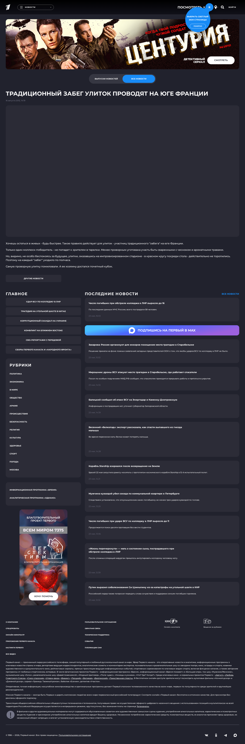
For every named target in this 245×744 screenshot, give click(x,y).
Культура (15, 438)
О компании (12, 622)
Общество (16, 398)
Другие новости (33, 278)
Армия (14, 406)
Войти (232, 7)
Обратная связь (92, 628)
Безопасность (18, 422)
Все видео (11, 654)
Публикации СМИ (93, 648)
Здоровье (15, 446)
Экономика (17, 382)
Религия (15, 430)
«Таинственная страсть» (121, 678)
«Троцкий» (76, 678)
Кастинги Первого (14, 648)
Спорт (13, 454)
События (89, 641)
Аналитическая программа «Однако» (33, 498)
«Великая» (87, 678)
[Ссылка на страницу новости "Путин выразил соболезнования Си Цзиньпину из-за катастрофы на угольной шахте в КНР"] (162, 594)
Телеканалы (143, 706)
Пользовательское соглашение (100, 622)
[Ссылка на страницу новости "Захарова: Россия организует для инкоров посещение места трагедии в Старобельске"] (162, 351)
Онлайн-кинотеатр (15, 635)
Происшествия (19, 414)
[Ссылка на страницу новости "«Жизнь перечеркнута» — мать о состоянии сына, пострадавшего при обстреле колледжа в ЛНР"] (162, 560)
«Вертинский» (101, 678)
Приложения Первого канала (20, 641)
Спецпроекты (12, 628)
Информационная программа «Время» (33, 490)
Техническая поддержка (97, 635)
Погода (14, 462)
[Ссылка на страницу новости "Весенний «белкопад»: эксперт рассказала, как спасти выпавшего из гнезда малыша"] (162, 439)
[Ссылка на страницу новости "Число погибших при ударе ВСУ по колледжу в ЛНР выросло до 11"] (162, 527)
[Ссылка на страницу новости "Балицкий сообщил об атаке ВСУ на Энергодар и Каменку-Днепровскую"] (162, 406)
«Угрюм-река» (52, 678)
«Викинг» (65, 678)
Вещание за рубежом (212, 623)
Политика (16, 374)
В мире (14, 390)
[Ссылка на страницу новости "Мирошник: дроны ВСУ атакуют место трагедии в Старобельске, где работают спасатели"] (162, 379)
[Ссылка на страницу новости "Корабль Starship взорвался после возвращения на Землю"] (162, 472)
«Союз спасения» (35, 678)
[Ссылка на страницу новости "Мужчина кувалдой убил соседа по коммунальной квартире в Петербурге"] (162, 500)
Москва (14, 469)
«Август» (219, 675)
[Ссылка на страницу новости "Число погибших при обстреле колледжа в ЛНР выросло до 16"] (162, 310)
